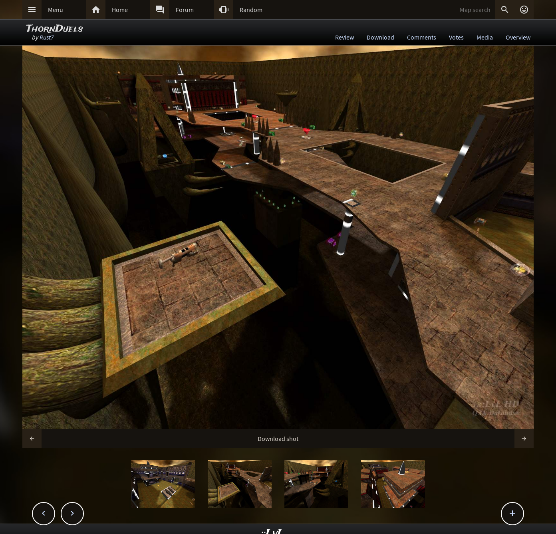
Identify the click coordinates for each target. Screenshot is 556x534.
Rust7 (47, 37)
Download (380, 37)
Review (344, 37)
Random (251, 10)
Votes (456, 37)
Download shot (278, 439)
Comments (421, 37)
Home (120, 10)
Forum (185, 10)
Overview (518, 37)
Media (485, 37)
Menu (55, 10)
